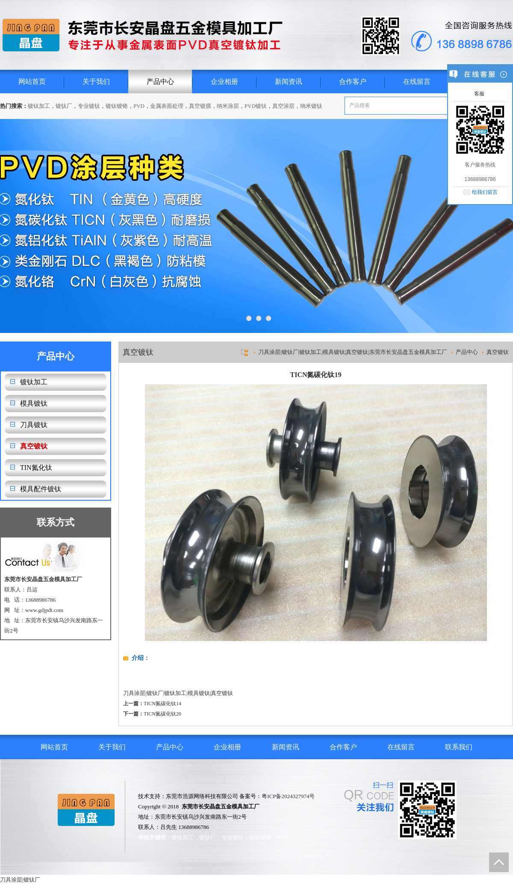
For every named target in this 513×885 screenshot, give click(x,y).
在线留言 (416, 81)
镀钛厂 (64, 106)
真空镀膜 (200, 106)
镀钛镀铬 (117, 106)
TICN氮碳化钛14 (162, 704)
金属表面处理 (166, 106)
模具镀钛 (33, 403)
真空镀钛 (33, 446)
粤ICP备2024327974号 (288, 796)
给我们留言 (485, 192)
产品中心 (160, 81)
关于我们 (96, 81)
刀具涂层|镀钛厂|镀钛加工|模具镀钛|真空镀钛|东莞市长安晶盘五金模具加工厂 (352, 352)
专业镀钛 (89, 106)
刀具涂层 (134, 693)
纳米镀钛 (311, 106)
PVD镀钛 (256, 106)
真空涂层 (283, 106)
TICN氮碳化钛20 (162, 714)
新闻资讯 (288, 81)
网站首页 (32, 81)
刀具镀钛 (33, 424)
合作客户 (352, 81)
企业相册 (224, 81)
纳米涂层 (228, 106)
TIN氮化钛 (36, 467)
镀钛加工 (39, 106)
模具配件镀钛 (40, 489)
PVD (138, 106)
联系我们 (458, 747)
